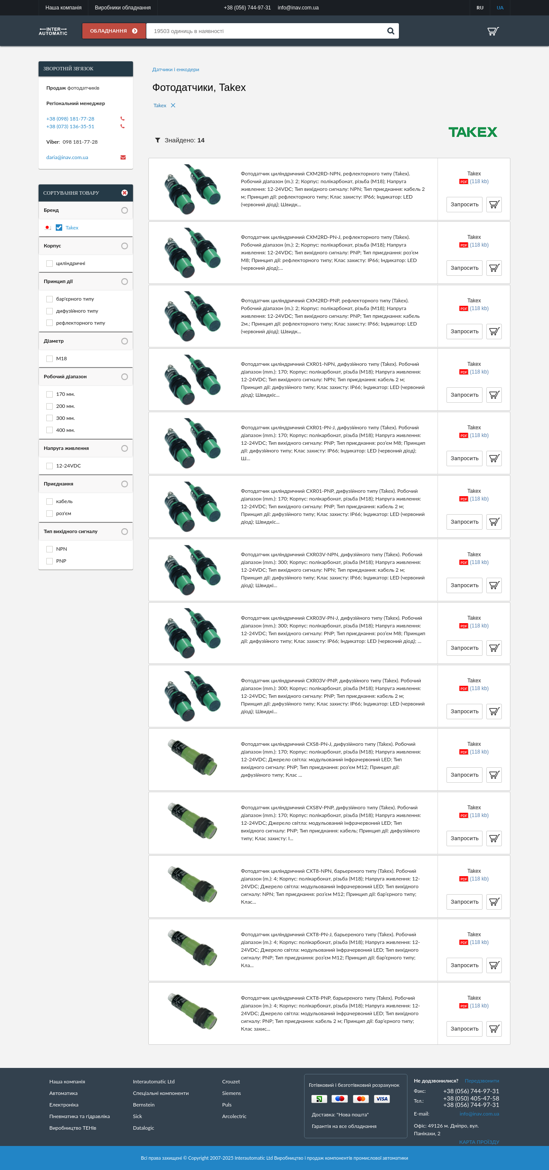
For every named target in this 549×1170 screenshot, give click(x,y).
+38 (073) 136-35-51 (70, 126)
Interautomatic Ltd (154, 1081)
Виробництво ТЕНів (73, 1128)
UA (500, 7)
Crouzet (231, 1081)
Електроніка (63, 1104)
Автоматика (63, 1093)
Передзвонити (482, 1080)
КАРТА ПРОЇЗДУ (479, 1142)
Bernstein (143, 1104)
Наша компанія (63, 8)
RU (480, 7)
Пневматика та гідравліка (79, 1116)
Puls (227, 1104)
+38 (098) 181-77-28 (70, 118)
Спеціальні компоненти (161, 1093)
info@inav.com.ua (479, 1113)
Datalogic (143, 1128)
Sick (137, 1116)
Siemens (231, 1093)
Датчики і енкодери (175, 69)
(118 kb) (479, 181)
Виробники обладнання (123, 8)
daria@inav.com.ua (67, 157)
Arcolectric (234, 1116)
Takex (72, 227)
